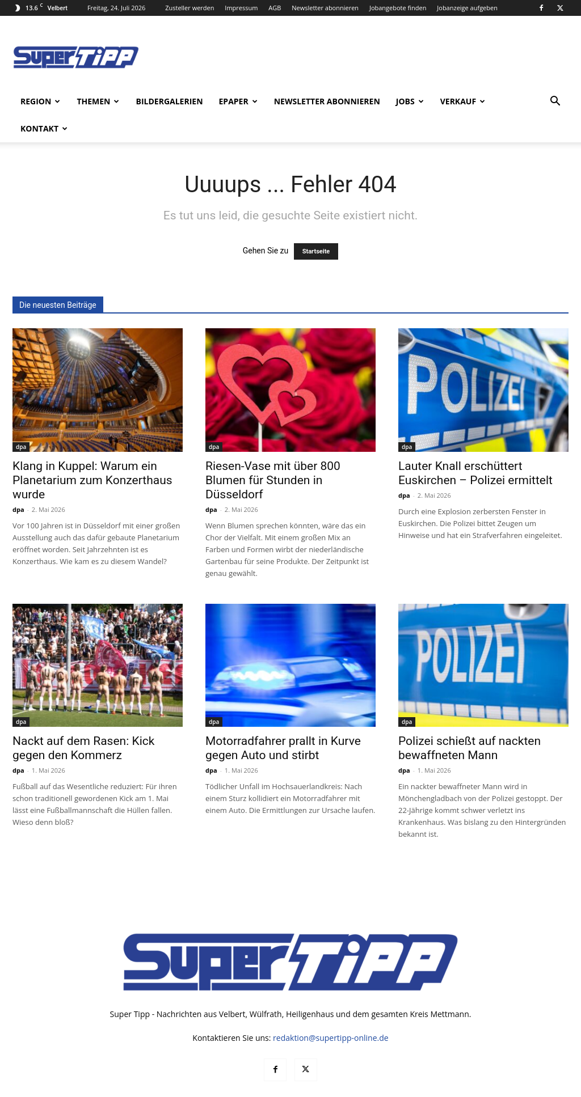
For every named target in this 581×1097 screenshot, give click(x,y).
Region (40, 101)
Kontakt (44, 128)
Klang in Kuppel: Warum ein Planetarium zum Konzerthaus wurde (92, 453)
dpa (21, 419)
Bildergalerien (169, 101)
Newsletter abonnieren (325, 7)
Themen (98, 101)
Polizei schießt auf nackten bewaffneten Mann (469, 721)
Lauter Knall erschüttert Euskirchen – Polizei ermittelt (475, 446)
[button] (555, 102)
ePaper (238, 101)
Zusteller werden (189, 7)
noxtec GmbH (166, 1086)
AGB (274, 7)
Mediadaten (405, 1086)
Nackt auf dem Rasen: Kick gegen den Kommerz (83, 721)
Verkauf (462, 101)
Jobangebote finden (398, 7)
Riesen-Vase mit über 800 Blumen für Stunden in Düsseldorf (272, 453)
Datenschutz (454, 1086)
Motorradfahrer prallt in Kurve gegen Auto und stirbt (283, 721)
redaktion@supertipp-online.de (331, 1010)
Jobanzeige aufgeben (467, 7)
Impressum (241, 7)
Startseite (316, 224)
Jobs (410, 101)
